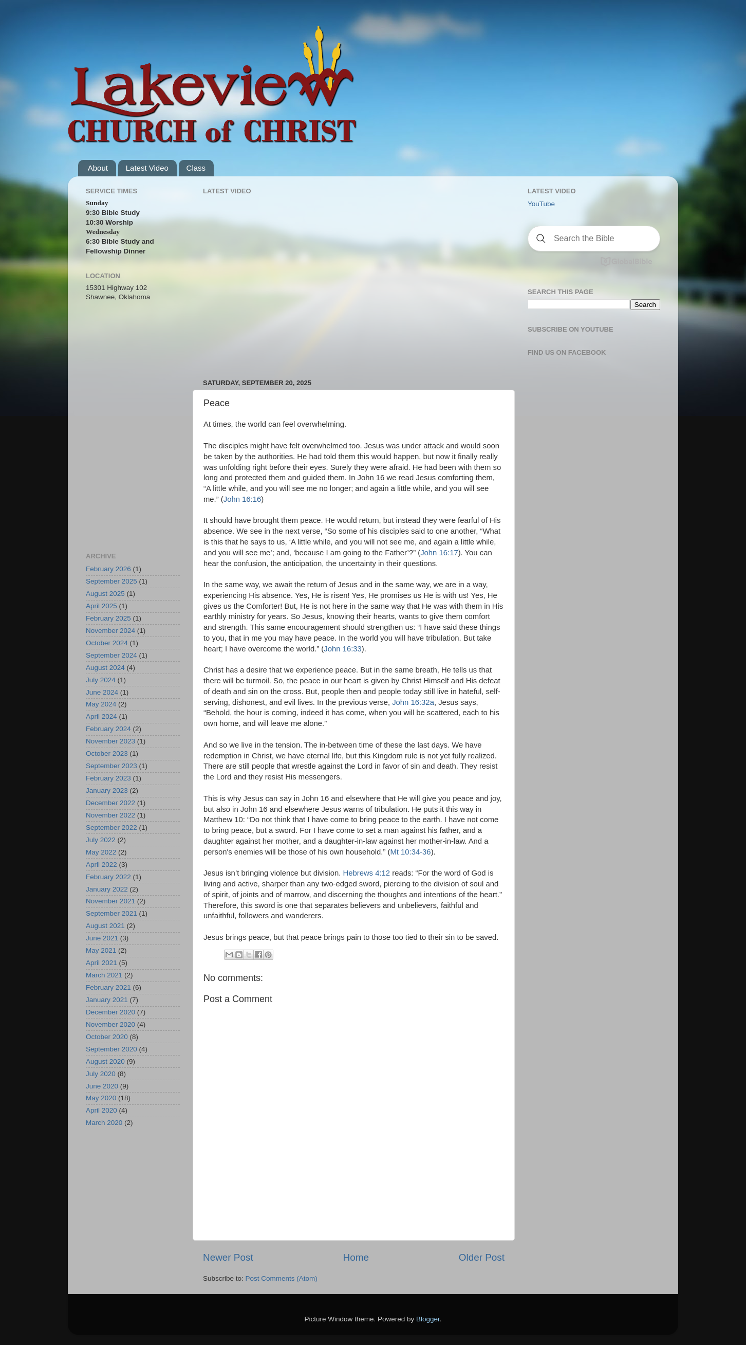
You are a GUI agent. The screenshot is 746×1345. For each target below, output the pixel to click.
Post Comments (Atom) (282, 1278)
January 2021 (107, 1000)
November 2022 (110, 815)
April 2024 (101, 716)
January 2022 (107, 889)
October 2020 (107, 1037)
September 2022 (111, 827)
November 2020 (110, 1024)
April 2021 (101, 963)
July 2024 (101, 680)
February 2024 (108, 729)
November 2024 (110, 630)
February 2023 (108, 778)
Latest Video (147, 167)
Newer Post (228, 1257)
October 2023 (107, 753)
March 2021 (104, 975)
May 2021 (101, 950)
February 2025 (108, 618)
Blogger (428, 1319)
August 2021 (105, 926)
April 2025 (101, 606)
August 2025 (105, 593)
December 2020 (110, 1012)
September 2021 (111, 913)
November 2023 (110, 741)
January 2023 (107, 790)
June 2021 (102, 938)
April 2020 (101, 1110)
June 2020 (102, 1086)
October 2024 (107, 643)
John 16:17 (439, 553)
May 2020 (101, 1098)
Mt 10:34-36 (410, 852)
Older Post (482, 1257)
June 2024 (102, 692)
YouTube (541, 204)
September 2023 (111, 766)
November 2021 (110, 901)
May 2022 (101, 852)
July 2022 (101, 840)
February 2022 (108, 877)
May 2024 (101, 704)
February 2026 (108, 569)
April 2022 (101, 864)
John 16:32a (413, 702)
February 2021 (108, 987)
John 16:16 (242, 499)
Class (196, 167)
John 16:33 (342, 649)
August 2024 (105, 667)
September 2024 (111, 655)
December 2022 (110, 803)
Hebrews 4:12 (366, 873)
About (98, 167)
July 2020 (101, 1074)
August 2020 (105, 1061)
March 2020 (104, 1122)
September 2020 (111, 1049)
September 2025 (111, 581)
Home (356, 1257)
